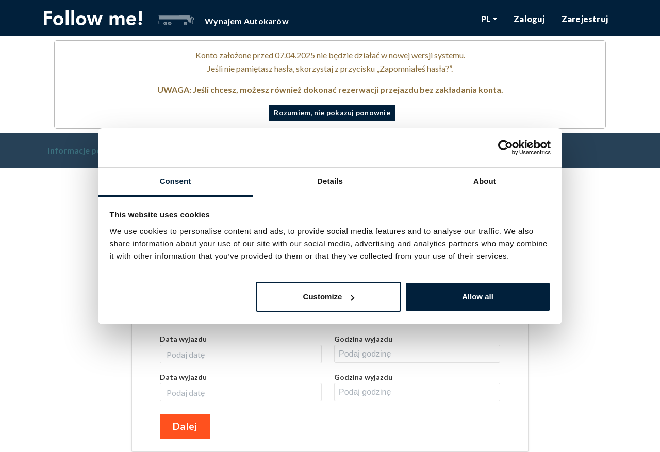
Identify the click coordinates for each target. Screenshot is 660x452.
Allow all (477, 296)
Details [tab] (330, 181)
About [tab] (484, 181)
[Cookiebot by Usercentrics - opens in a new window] (505, 147)
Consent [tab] (175, 181)
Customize (329, 296)
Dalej (185, 426)
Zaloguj (529, 19)
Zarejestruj (585, 19)
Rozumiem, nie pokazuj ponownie (332, 112)
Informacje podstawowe (95, 150)
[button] (489, 19)
